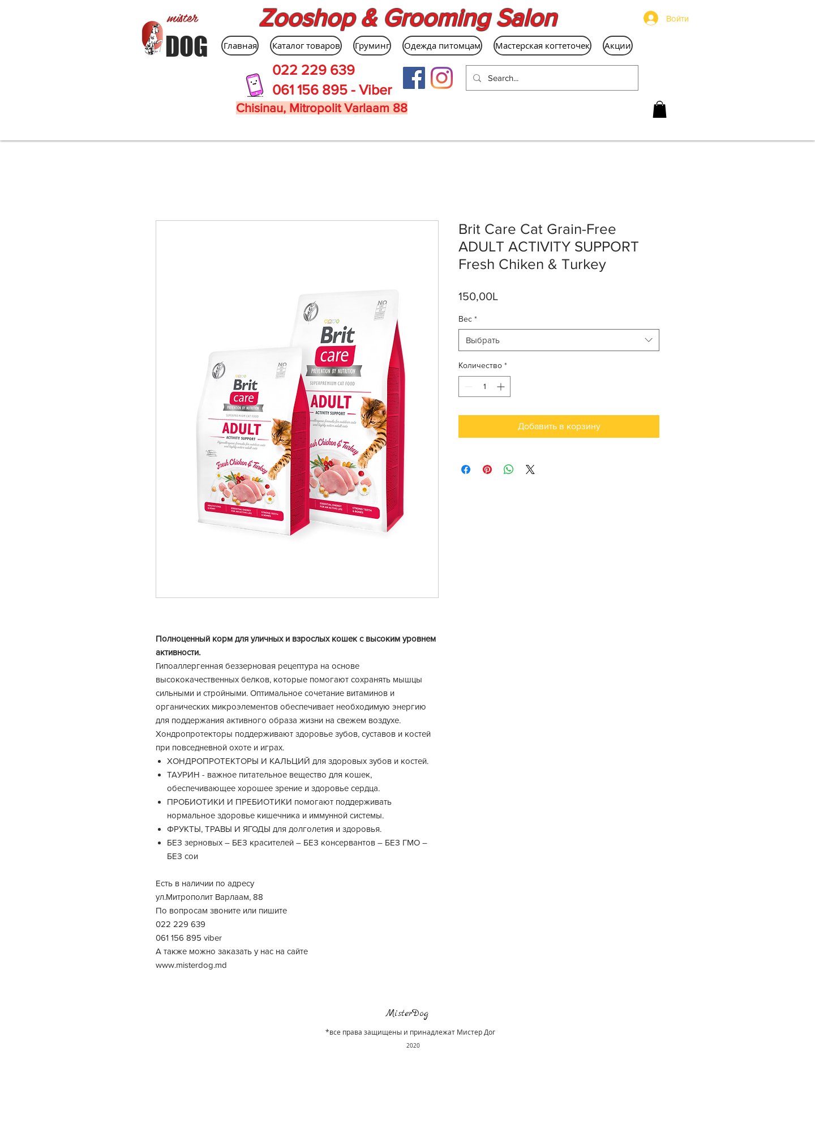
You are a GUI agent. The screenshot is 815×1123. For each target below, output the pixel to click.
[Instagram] (442, 78)
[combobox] (558, 340)
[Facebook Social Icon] (414, 78)
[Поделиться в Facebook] (466, 469)
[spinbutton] (484, 386)
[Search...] (551, 78)
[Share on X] (530, 469)
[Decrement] (467, 386)
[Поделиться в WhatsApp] (509, 469)
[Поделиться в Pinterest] (487, 469)
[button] (660, 109)
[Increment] (502, 386)
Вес (467, 318)
